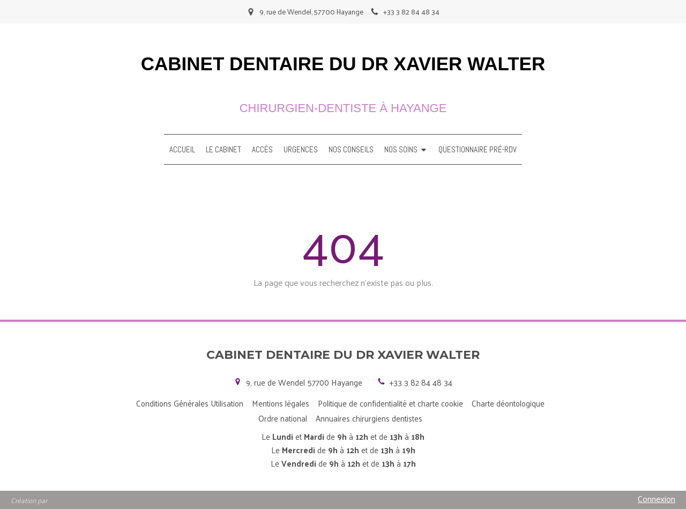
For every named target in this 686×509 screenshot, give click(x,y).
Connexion (656, 498)
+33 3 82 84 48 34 (421, 382)
